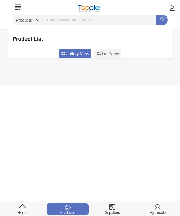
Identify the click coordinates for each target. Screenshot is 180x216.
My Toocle (157, 209)
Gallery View (75, 53)
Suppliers (113, 209)
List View (108, 53)
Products (67, 209)
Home (23, 209)
